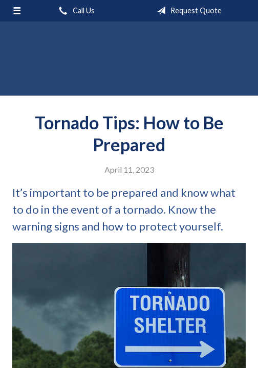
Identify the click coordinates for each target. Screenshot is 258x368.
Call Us (75, 10)
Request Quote (187, 10)
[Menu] (17, 10)
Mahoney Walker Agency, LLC (129, 63)
